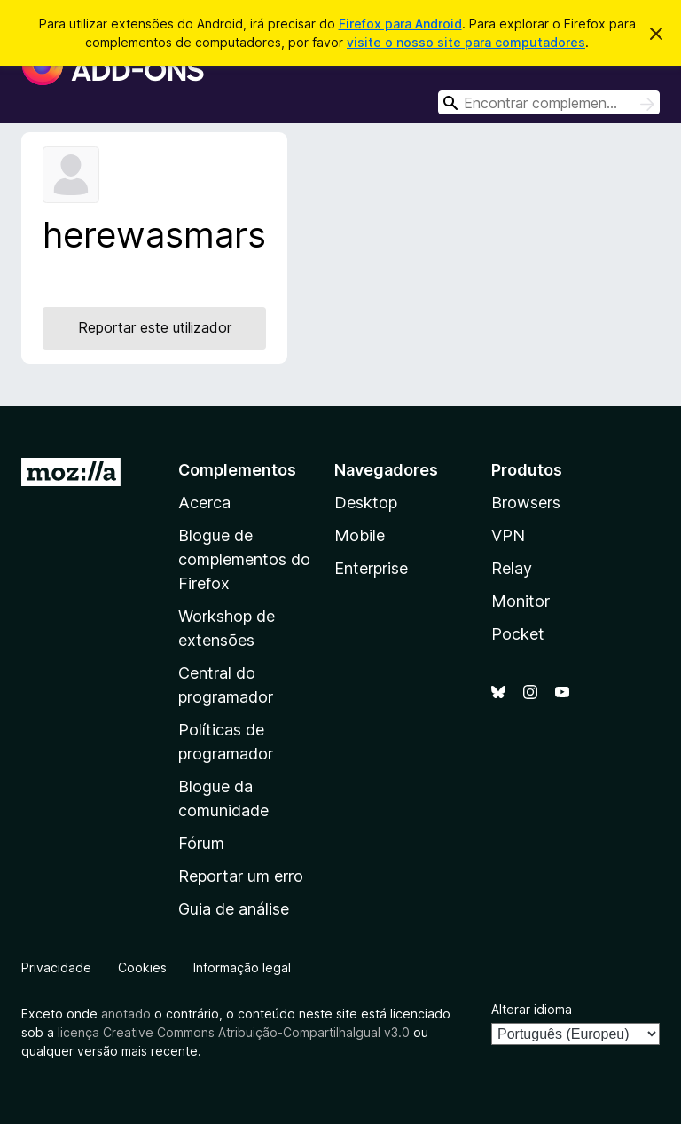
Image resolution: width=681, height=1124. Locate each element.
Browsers (525, 502)
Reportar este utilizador (154, 327)
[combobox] (549, 102)
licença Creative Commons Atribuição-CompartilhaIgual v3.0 (234, 1032)
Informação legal (242, 967)
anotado (126, 1013)
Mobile (359, 535)
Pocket (517, 634)
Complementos (237, 469)
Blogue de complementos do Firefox (244, 559)
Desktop (365, 502)
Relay (511, 568)
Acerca (204, 502)
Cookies (142, 967)
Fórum (201, 843)
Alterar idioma (531, 1009)
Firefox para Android (400, 23)
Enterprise (371, 568)
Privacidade (56, 967)
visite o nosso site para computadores (466, 42)
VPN (508, 535)
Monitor (520, 601)
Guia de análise (233, 909)
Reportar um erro (240, 876)
